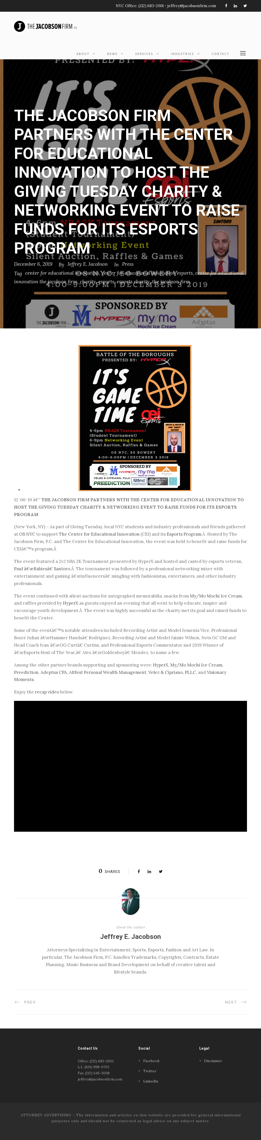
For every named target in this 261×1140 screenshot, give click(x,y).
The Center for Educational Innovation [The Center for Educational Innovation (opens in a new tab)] (99, 534)
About (82, 54)
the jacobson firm (171, 282)
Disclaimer (213, 1061)
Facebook (151, 1061)
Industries (182, 54)
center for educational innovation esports (147, 273)
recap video (47, 692)
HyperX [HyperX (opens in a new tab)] (70, 603)
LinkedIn (150, 1081)
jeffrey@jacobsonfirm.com (191, 5)
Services (144, 54)
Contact (220, 54)
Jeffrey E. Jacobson (88, 264)
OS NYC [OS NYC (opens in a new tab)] (27, 534)
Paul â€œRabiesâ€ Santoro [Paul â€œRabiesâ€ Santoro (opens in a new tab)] (42, 569)
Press (128, 264)
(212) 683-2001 (151, 5)
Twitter (149, 1071)
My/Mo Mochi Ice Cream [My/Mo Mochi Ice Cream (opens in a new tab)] (216, 596)
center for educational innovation (62, 273)
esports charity (133, 282)
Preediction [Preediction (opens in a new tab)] (26, 672)
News (112, 54)
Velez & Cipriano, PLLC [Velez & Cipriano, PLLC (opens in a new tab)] (172, 672)
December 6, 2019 (33, 264)
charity (88, 282)
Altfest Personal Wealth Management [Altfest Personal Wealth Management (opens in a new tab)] (107, 672)
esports (106, 282)
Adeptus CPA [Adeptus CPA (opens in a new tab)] (54, 672)
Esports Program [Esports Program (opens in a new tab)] (184, 534)
